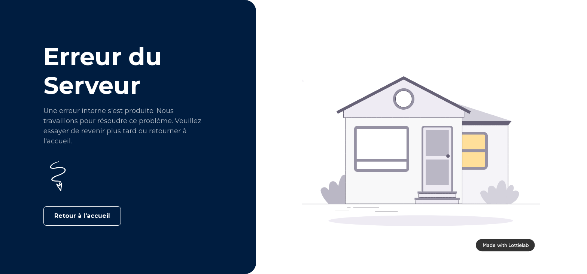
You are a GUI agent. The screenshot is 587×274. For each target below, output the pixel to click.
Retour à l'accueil (82, 215)
